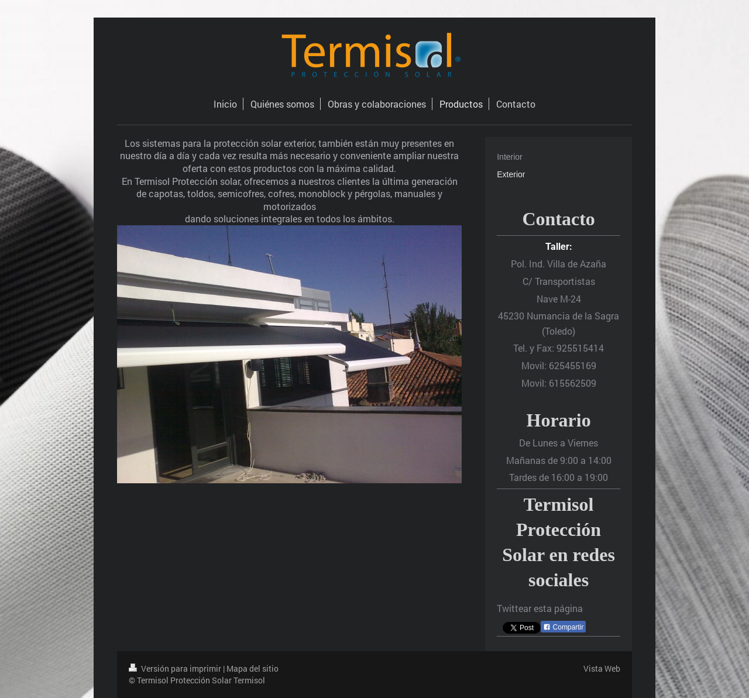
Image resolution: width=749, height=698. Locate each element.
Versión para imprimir (176, 668)
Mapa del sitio (252, 668)
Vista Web (601, 668)
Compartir (563, 627)
